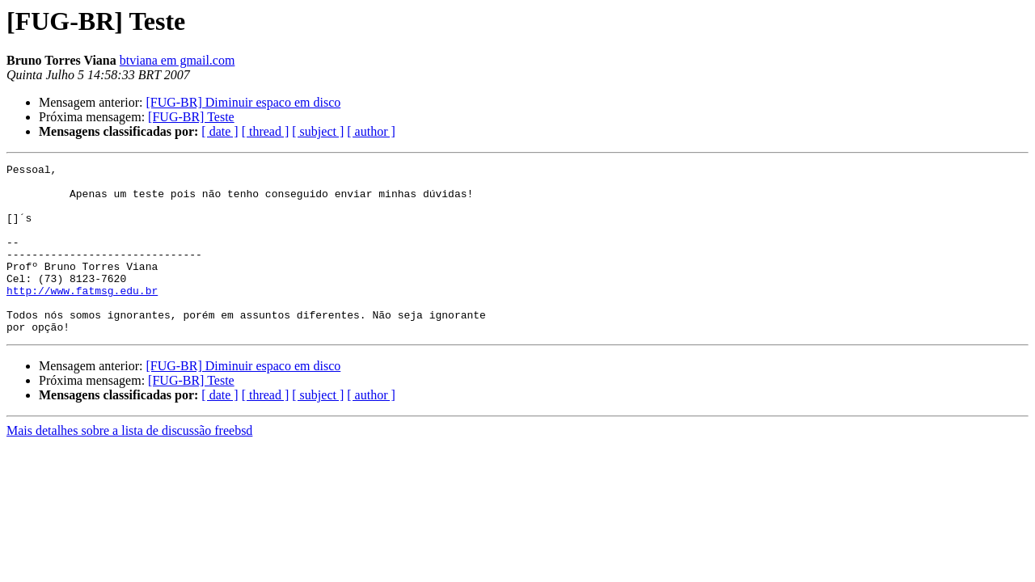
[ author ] (371, 131)
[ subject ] (318, 131)
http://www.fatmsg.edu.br (82, 317)
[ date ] (219, 131)
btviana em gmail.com (177, 60)
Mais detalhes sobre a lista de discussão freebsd (129, 464)
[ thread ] (265, 131)
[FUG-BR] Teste (191, 117)
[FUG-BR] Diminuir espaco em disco (243, 102)
